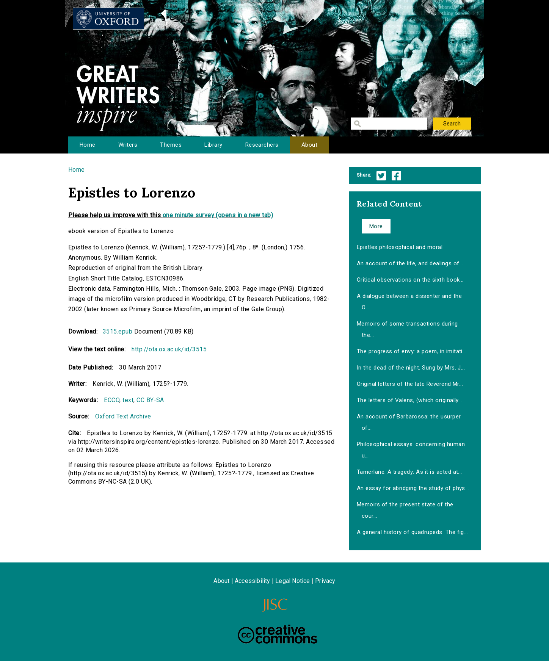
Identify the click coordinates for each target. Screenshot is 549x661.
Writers (127, 144)
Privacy (325, 580)
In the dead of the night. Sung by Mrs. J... (411, 367)
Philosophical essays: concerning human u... (411, 450)
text (127, 400)
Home (88, 144)
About (309, 144)
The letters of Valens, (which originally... (410, 400)
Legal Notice (292, 580)
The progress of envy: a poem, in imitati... (412, 351)
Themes (171, 144)
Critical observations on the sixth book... (410, 279)
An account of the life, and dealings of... (410, 263)
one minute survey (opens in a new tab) (218, 215)
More (376, 226)
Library (213, 144)
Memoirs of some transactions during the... (407, 329)
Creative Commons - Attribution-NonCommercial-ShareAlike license (277, 634)
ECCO (111, 400)
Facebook (396, 175)
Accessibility (252, 580)
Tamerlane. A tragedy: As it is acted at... (409, 471)
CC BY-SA (150, 400)
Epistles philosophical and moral (399, 247)
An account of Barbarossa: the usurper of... (409, 422)
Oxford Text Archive (123, 416)
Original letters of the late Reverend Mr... (410, 384)
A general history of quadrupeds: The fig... (412, 532)
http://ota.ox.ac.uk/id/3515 (169, 349)
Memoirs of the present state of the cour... (405, 510)
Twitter (381, 175)
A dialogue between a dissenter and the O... (409, 302)
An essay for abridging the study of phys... (413, 488)
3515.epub (117, 331)
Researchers (262, 144)
